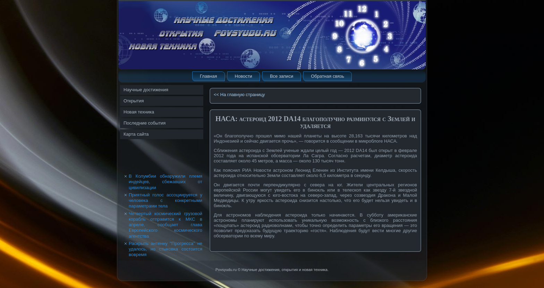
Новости (243, 76)
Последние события (144, 123)
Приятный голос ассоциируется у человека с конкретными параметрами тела (165, 200)
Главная (208, 76)
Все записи (281, 76)
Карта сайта (136, 134)
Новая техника (139, 112)
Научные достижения (146, 89)
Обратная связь (327, 76)
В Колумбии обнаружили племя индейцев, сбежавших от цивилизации (165, 181)
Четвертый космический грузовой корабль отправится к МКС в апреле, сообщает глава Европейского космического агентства (165, 225)
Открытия (134, 100)
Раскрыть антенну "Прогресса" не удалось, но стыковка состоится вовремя (165, 249)
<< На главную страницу (239, 94)
